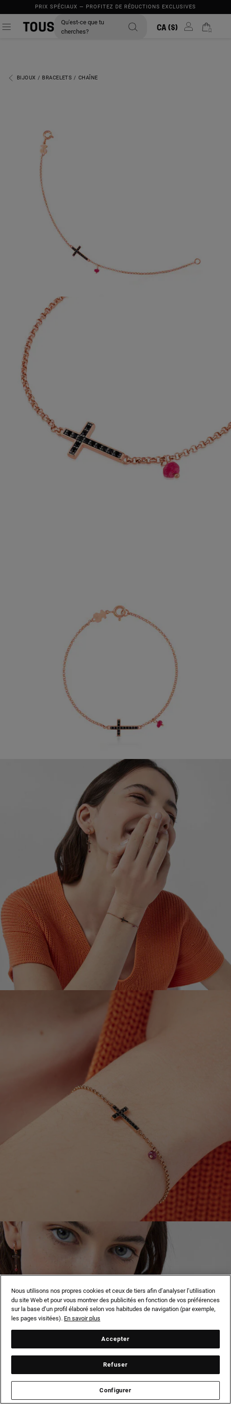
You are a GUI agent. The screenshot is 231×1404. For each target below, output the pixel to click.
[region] (115, 1339)
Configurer (115, 1390)
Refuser (115, 1364)
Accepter (115, 1338)
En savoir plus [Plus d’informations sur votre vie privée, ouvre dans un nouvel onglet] (82, 1318)
